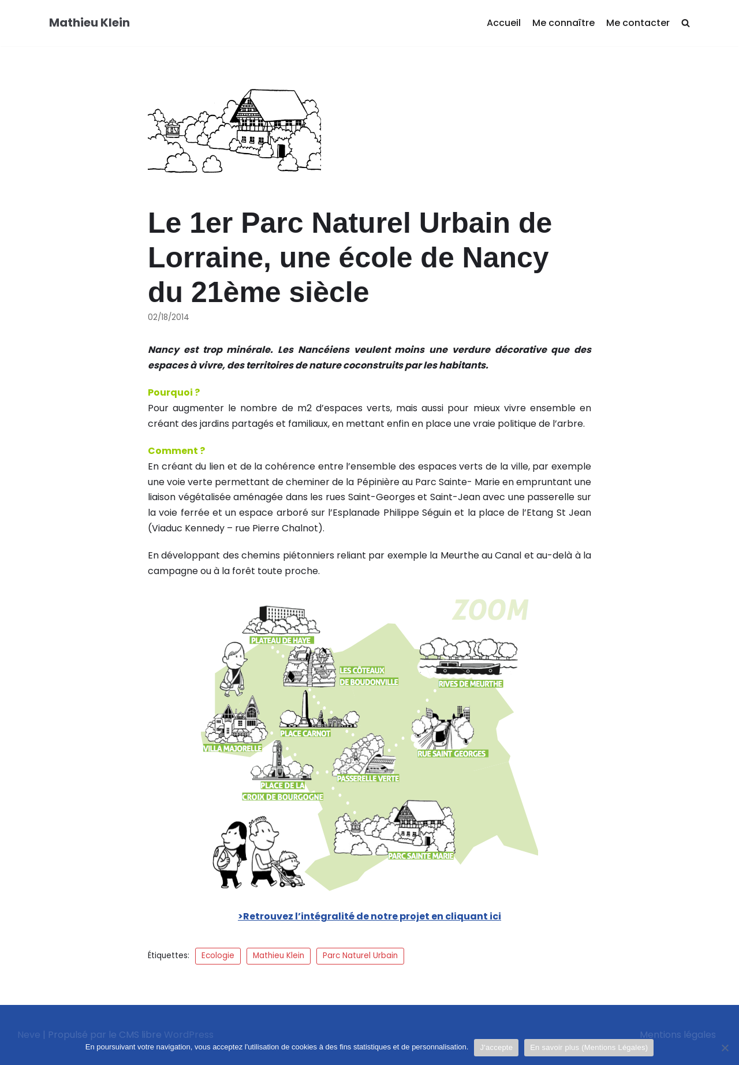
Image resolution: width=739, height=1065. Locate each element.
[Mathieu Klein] (89, 23)
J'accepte (496, 1047)
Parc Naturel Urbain (360, 955)
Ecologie (217, 955)
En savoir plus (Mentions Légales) (589, 1047)
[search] (685, 23)
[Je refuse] (724, 1047)
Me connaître (563, 22)
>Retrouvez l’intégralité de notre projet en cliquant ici (369, 916)
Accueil (504, 22)
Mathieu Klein (278, 955)
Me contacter (638, 22)
